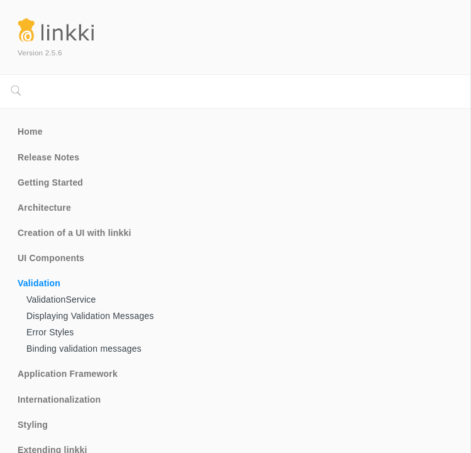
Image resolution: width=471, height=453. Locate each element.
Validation (39, 283)
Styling (33, 425)
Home (30, 131)
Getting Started (50, 182)
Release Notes (48, 157)
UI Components (51, 258)
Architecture (44, 208)
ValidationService (61, 299)
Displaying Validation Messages (90, 316)
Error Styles (50, 332)
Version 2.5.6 (40, 52)
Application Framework (68, 374)
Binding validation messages (83, 349)
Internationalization (59, 399)
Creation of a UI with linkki (74, 233)
